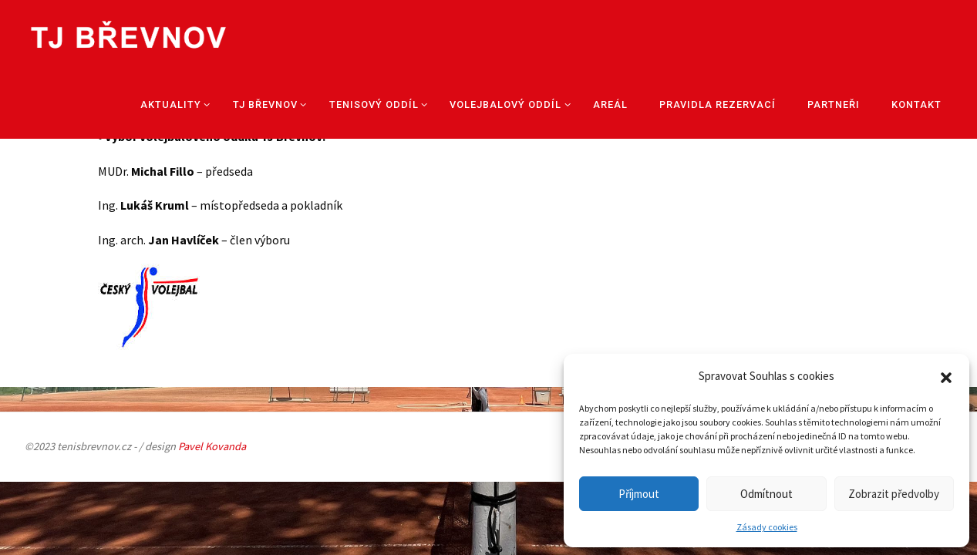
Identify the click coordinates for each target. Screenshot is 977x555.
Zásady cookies (766, 527)
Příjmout (638, 493)
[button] (946, 376)
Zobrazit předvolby (893, 493)
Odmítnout (766, 493)
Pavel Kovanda (212, 446)
